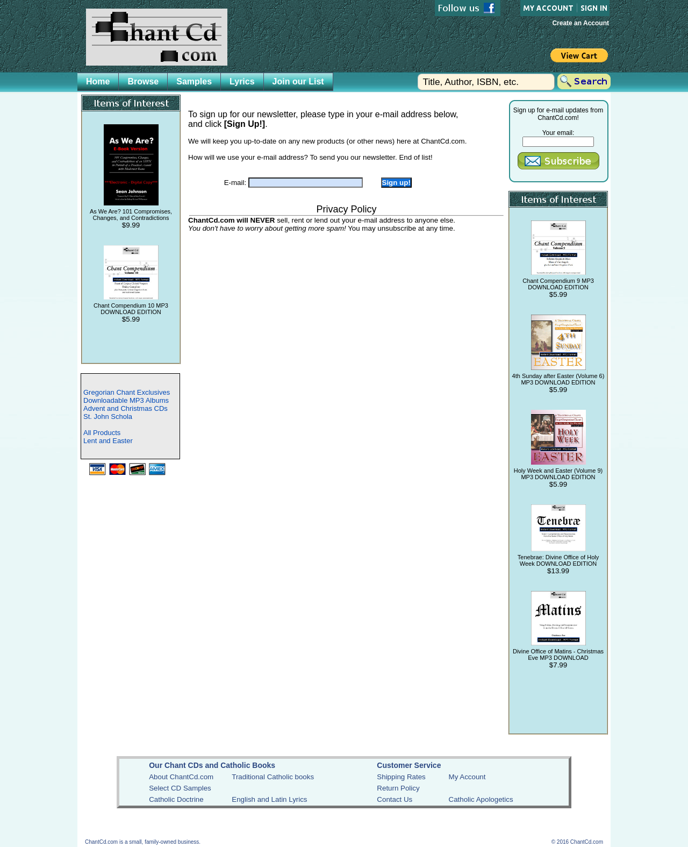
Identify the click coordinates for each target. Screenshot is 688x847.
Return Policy (398, 788)
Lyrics (242, 81)
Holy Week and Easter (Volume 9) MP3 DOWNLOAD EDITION (558, 473)
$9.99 (131, 225)
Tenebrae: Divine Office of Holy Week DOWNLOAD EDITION (558, 560)
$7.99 (558, 665)
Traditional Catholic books (273, 777)
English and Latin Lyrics (269, 799)
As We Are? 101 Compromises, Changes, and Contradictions (131, 214)
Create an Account (580, 23)
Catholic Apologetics (481, 799)
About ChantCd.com (181, 777)
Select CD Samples (180, 788)
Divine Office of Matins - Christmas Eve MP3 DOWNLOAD (558, 654)
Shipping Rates (401, 777)
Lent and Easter (108, 441)
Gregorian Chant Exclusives (126, 392)
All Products (101, 433)
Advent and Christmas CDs (125, 408)
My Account (467, 777)
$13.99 (558, 571)
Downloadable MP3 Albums (126, 400)
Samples (194, 81)
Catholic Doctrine (176, 799)
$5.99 (131, 319)
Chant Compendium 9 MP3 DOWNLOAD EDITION (558, 283)
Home (98, 81)
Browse (143, 81)
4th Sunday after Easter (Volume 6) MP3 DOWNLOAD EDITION (558, 379)
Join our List (298, 81)
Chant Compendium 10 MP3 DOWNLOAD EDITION (131, 308)
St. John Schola (107, 416)
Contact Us (394, 799)
